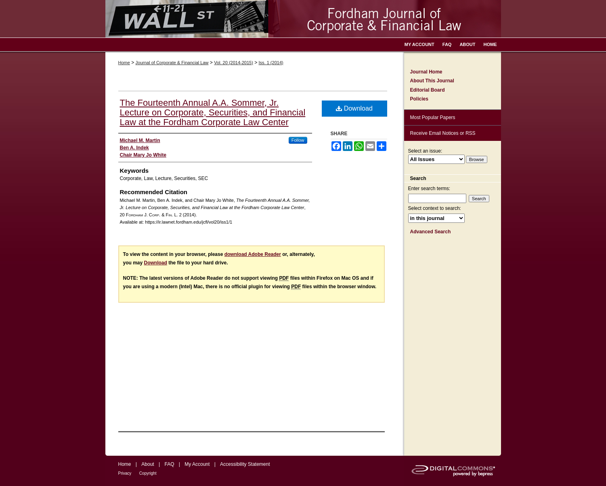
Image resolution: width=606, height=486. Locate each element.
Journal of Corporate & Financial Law (172, 62)
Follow (297, 140)
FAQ (169, 464)
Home (124, 62)
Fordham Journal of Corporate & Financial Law (303, 19)
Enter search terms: (429, 188)
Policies (419, 99)
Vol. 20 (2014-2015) (233, 62)
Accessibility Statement (245, 464)
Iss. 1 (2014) (271, 62)
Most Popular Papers (432, 117)
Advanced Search (430, 232)
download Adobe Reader (252, 254)
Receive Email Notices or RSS (443, 133)
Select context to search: (434, 208)
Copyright (148, 473)
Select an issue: (425, 151)
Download (354, 108)
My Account (197, 464)
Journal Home (426, 72)
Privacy (125, 473)
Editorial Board (427, 90)
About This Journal (432, 81)
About (147, 464)
